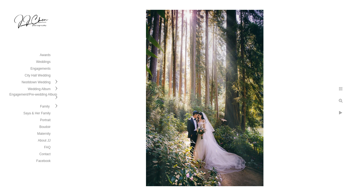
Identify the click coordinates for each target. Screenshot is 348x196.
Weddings (43, 62)
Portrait (45, 120)
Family (45, 106)
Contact (45, 154)
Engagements (40, 69)
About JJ (44, 140)
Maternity (44, 134)
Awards (45, 55)
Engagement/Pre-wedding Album (33, 94)
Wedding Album (39, 89)
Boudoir (45, 127)
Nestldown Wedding (36, 82)
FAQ (47, 147)
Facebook (43, 161)
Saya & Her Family (37, 113)
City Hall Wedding (38, 75)
